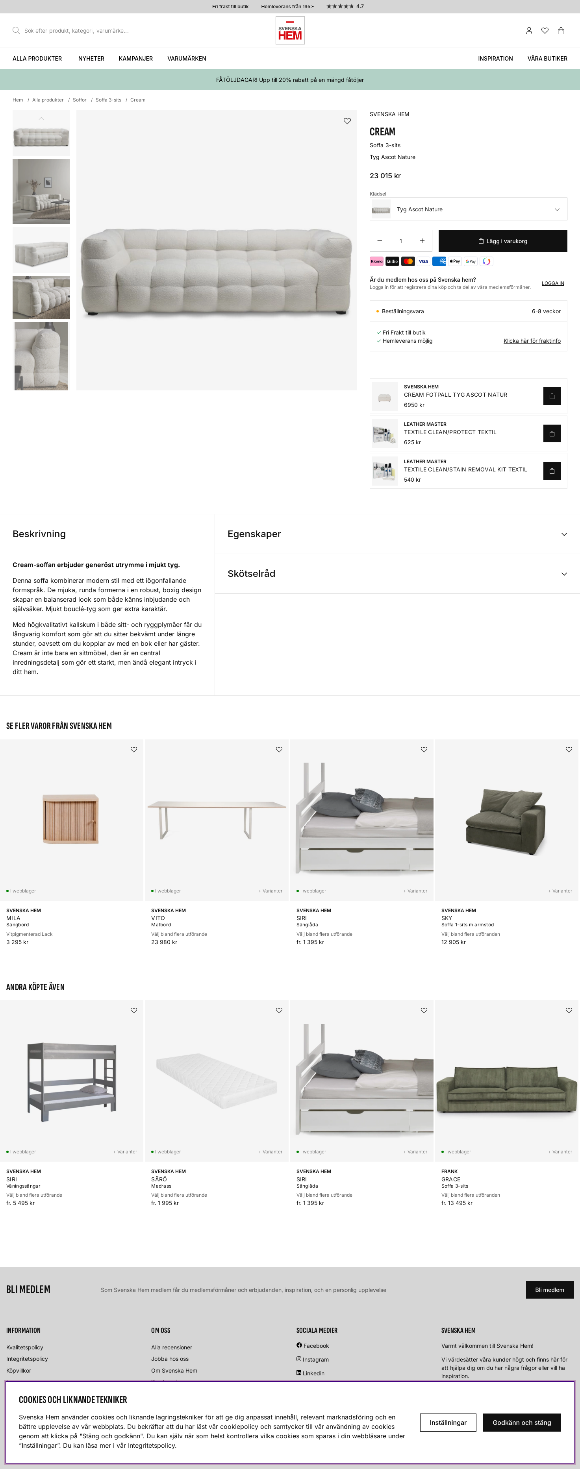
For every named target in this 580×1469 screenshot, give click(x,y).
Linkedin (313, 1373)
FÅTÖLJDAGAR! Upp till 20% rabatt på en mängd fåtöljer (290, 79)
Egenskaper (254, 534)
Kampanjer (136, 58)
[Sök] (73, 31)
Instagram (316, 1359)
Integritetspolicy (27, 1358)
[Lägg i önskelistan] (347, 121)
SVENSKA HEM (390, 114)
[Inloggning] (529, 30)
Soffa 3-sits (108, 100)
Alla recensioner (171, 1347)
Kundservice (167, 1381)
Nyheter (91, 58)
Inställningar (448, 1423)
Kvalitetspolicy (24, 1347)
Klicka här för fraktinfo (532, 340)
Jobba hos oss (170, 1358)
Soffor (80, 100)
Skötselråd (252, 573)
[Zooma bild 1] (216, 250)
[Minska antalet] (379, 240)
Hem (18, 100)
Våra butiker (547, 58)
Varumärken (186, 58)
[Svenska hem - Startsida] (290, 30)
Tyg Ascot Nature (407, 209)
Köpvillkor (18, 1370)
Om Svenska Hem (174, 1370)
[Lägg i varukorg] (503, 241)
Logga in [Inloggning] (553, 283)
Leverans (18, 1381)
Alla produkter (37, 58)
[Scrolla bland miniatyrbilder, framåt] (41, 381)
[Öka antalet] (422, 240)
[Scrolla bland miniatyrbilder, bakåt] (41, 118)
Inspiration (495, 58)
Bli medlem (550, 1289)
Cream (138, 100)
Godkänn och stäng (522, 1423)
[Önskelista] (545, 30)
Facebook (316, 1345)
